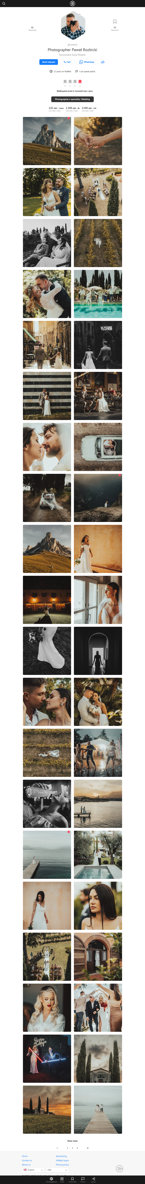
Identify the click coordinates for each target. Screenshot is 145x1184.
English (29, 1166)
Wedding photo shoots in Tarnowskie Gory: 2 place (75, 91)
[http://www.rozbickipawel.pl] (103, 62)
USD (49, 1166)
